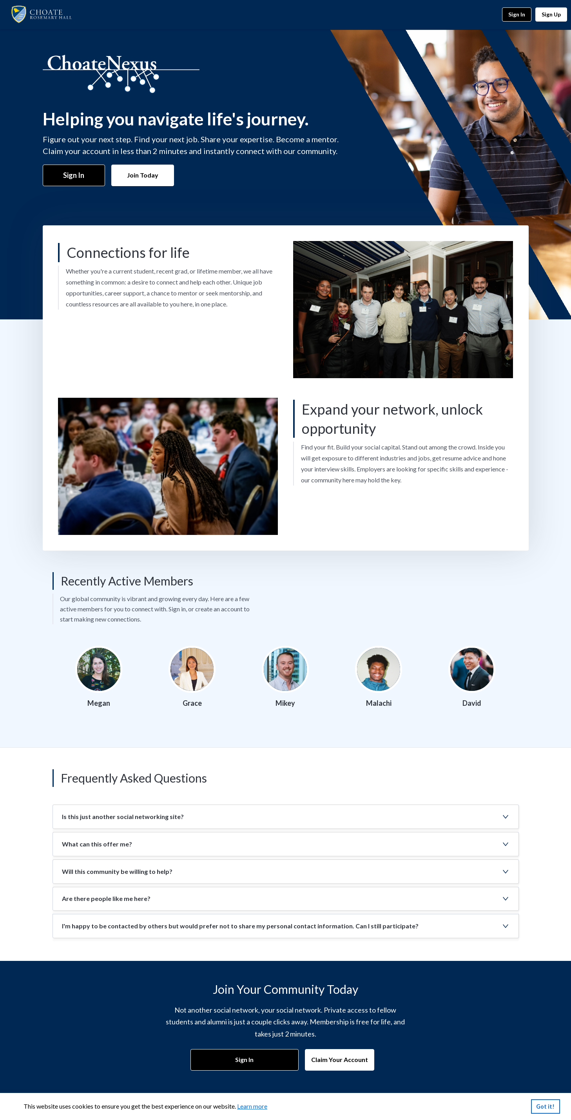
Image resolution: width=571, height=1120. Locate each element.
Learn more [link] (252, 1106)
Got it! (545, 1106)
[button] (285, 816)
